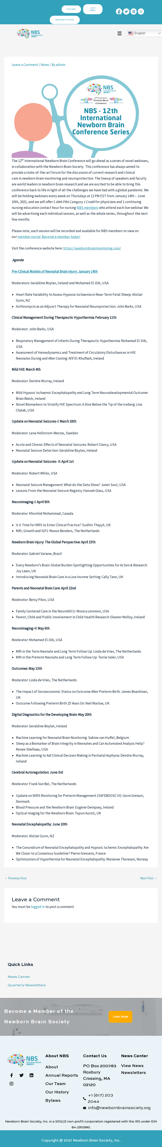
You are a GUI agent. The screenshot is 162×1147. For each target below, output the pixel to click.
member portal (29, 236)
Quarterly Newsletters (27, 985)
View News (132, 1066)
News (45, 64)
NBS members (87, 207)
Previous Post (16, 878)
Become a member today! (61, 236)
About (51, 1067)
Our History (57, 1092)
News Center (19, 977)
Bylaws (53, 1101)
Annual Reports (61, 1076)
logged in (38, 906)
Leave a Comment (25, 64)
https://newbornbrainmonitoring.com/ (92, 248)
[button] (119, 33)
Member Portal (65, 20)
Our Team (55, 1084)
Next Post (148, 878)
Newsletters (133, 1073)
